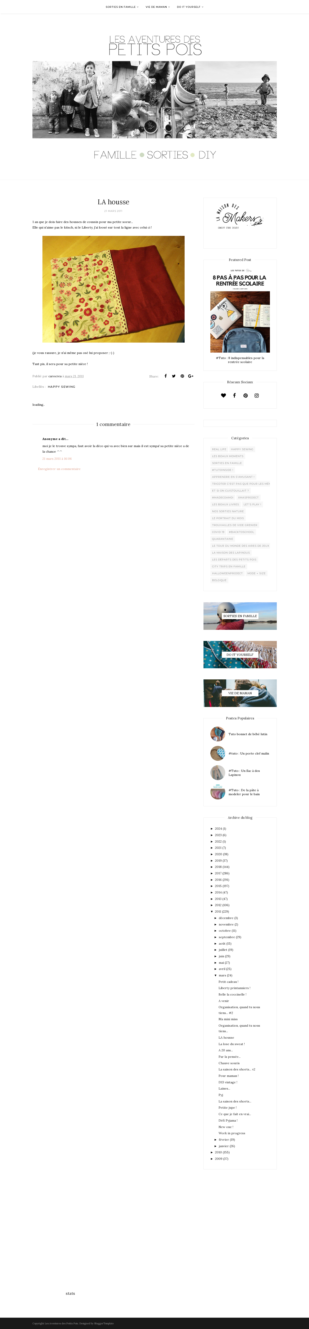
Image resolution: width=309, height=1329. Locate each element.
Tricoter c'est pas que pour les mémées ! (245, 483)
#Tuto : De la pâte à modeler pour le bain (244, 792)
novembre (226, 924)
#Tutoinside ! (222, 470)
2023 (218, 835)
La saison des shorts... (235, 1101)
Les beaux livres (225, 504)
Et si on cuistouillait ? (230, 490)
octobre (225, 931)
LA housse (226, 1038)
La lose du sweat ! (232, 1044)
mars (222, 975)
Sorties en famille (227, 463)
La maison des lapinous (231, 552)
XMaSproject (248, 497)
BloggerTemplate (104, 1323)
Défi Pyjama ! (228, 1120)
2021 (218, 848)
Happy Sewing (61, 386)
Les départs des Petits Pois (234, 559)
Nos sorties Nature (228, 511)
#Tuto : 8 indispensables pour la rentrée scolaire (240, 360)
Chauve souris (229, 1063)
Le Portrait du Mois (228, 518)
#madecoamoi (222, 497)
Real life (219, 449)
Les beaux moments (227, 456)
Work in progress (232, 1133)
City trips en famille (228, 566)
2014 (218, 892)
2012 (218, 905)
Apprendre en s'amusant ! (233, 476)
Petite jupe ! (228, 1108)
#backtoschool (241, 532)
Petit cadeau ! (228, 982)
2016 (218, 880)
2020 (218, 854)
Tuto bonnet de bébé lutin (248, 734)
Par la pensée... (230, 1057)
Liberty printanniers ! (234, 988)
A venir (224, 1001)
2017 (218, 873)
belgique (219, 580)
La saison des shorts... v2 (237, 1069)
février (224, 1140)
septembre (227, 937)
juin (221, 956)
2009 (218, 1159)
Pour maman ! (229, 1076)
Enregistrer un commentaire (59, 469)
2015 (218, 886)
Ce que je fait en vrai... (235, 1114)
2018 (218, 867)
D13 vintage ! (228, 1082)
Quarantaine (222, 538)
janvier (224, 1146)
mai (221, 963)
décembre (226, 918)
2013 (218, 899)
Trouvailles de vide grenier (234, 525)
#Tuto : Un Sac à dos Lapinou (244, 773)
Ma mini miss (228, 1019)
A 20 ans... (226, 1050)
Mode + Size (256, 573)
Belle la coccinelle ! (232, 994)
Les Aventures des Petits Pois (61, 1323)
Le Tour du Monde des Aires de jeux (240, 545)
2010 (218, 1152)
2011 (218, 911)
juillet (223, 950)
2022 (218, 841)
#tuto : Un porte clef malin (249, 753)
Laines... (224, 1088)
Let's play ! (252, 504)
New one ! (226, 1127)
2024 (218, 829)
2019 (218, 861)
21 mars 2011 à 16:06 (57, 459)
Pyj (221, 1095)
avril (222, 969)
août (222, 944)
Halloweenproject (227, 573)
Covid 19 (218, 532)
